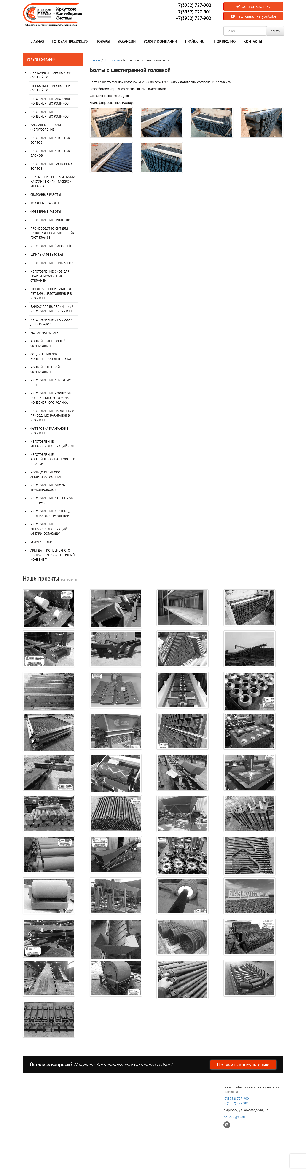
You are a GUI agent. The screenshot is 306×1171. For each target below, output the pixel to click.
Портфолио (225, 41)
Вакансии (127, 41)
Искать (275, 31)
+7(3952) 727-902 (193, 18)
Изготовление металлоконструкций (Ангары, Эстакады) (48, 529)
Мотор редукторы (44, 333)
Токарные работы (44, 203)
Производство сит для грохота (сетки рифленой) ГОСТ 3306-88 (52, 233)
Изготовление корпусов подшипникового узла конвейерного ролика (50, 398)
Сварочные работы (45, 195)
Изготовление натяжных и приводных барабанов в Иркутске (52, 415)
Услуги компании (160, 41)
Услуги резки (41, 542)
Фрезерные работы (45, 211)
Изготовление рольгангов (51, 263)
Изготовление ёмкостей (50, 246)
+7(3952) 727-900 (193, 5)
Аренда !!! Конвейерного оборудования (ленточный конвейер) (52, 555)
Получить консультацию (243, 1064)
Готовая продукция (70, 41)
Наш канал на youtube (253, 16)
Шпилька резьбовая (46, 254)
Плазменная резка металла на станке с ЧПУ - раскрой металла (52, 181)
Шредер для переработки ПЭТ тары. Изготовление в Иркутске (51, 293)
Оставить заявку (253, 6)
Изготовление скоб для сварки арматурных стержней (50, 276)
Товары (103, 41)
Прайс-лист (195, 41)
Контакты (253, 41)
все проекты (69, 579)
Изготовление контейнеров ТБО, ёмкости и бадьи (52, 459)
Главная (37, 41)
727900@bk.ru (234, 1117)
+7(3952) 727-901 (193, 12)
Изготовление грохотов (50, 220)
